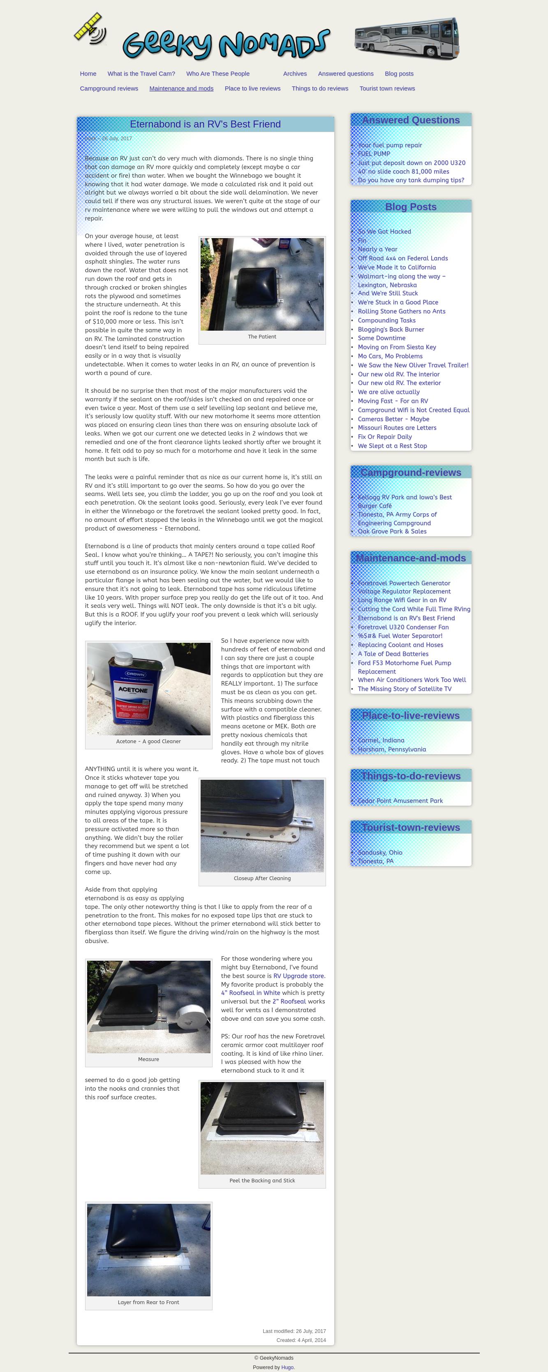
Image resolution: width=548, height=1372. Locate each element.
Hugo (287, 1367)
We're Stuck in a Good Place (398, 302)
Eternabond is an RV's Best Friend (406, 618)
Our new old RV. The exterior (399, 383)
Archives (295, 73)
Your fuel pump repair (390, 145)
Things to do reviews (320, 88)
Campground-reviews (411, 472)
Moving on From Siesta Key (397, 347)
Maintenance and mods (182, 88)
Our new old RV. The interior (399, 374)
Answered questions (346, 73)
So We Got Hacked (385, 231)
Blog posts (399, 73)
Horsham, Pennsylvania (392, 749)
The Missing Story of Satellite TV (405, 689)
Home (88, 73)
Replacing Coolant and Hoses (400, 645)
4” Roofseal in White (250, 993)
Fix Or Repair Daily (385, 436)
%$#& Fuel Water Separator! (400, 636)
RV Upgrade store (298, 976)
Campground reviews (109, 88)
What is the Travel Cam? (141, 73)
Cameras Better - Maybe (394, 419)
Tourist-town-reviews (411, 827)
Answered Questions (411, 119)
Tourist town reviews (387, 88)
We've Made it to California (397, 267)
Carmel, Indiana (381, 740)
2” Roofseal (289, 1001)
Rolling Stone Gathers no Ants (402, 311)
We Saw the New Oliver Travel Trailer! (413, 365)
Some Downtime (382, 338)
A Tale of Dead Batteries (393, 654)
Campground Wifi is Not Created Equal (414, 410)
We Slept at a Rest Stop (392, 446)
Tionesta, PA (376, 861)
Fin (362, 240)
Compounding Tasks (387, 320)
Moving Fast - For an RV (393, 401)
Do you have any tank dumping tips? (411, 180)
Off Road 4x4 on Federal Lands (403, 258)
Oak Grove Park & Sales (392, 531)
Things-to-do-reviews (411, 775)
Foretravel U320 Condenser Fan (403, 627)
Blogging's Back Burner (391, 329)
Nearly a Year (378, 249)
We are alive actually (389, 392)
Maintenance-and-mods (411, 557)
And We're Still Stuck (388, 293)
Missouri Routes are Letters (397, 427)
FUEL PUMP (374, 154)
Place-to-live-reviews (411, 715)
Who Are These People (218, 73)
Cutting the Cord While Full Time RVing (414, 609)
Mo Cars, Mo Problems (390, 356)
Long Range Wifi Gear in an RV (402, 600)
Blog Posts (411, 206)
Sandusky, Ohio (380, 852)
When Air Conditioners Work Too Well (412, 680)
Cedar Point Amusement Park (400, 800)
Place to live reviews (253, 88)
